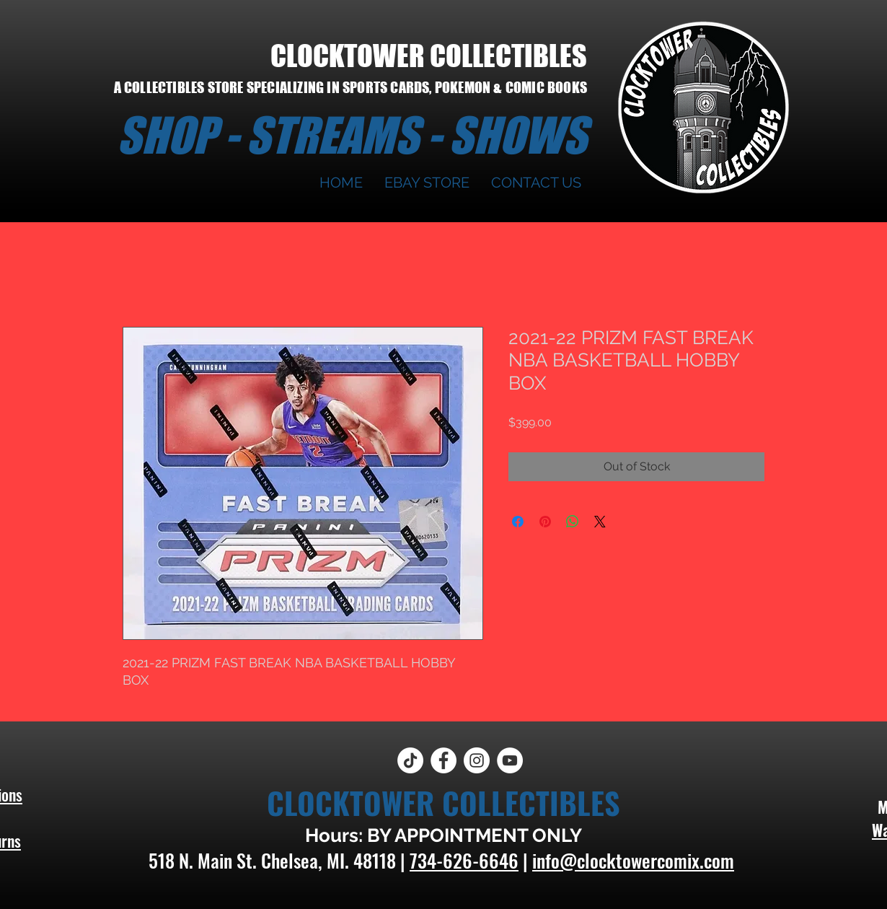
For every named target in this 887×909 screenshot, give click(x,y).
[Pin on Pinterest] (545, 521)
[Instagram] (477, 760)
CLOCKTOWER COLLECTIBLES (428, 55)
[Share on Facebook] (517, 521)
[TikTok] (410, 760)
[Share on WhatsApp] (572, 521)
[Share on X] (600, 521)
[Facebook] (443, 760)
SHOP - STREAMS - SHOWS (352, 135)
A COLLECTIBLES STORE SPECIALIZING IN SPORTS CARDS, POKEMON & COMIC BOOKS (350, 87)
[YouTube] (510, 760)
